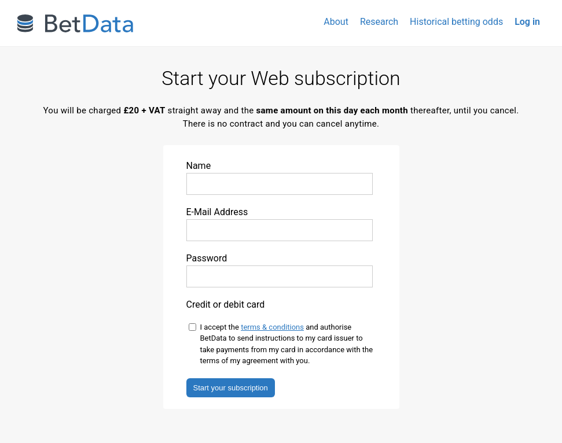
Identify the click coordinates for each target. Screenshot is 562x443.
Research (379, 21)
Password (279, 270)
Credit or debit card (225, 304)
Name (279, 177)
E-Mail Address (279, 223)
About (336, 21)
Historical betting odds (456, 21)
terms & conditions (272, 327)
